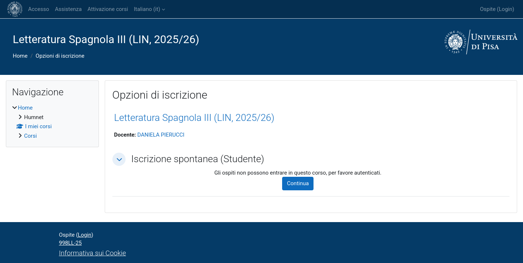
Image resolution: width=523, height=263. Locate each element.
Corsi (30, 136)
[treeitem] (52, 122)
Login (505, 9)
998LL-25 (70, 243)
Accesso (38, 9)
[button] (119, 159)
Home (20, 56)
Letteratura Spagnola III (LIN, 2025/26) (194, 117)
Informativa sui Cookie (92, 253)
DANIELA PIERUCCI (160, 135)
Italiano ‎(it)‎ (147, 9)
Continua (298, 183)
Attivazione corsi (108, 9)
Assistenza (68, 9)
